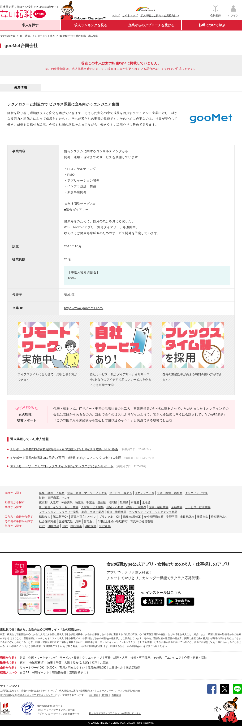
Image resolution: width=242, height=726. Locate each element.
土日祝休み (187, 516)
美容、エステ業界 (92, 512)
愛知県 (101, 502)
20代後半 (53, 526)
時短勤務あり (219, 516)
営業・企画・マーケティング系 (87, 493)
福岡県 (112, 502)
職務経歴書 (59, 672)
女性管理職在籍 (154, 516)
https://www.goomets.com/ (83, 308)
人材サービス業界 (92, 507)
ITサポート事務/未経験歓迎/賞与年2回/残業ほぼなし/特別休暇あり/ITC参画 (64, 449)
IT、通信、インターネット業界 (58, 507)
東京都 (43, 502)
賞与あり (89, 521)
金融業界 (176, 507)
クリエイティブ (92, 657)
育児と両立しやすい (83, 516)
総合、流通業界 (116, 512)
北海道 (146, 502)
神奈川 (32, 662)
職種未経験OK (132, 516)
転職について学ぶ (212, 25)
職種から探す (8, 657)
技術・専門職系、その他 (54, 497)
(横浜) (40, 662)
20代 (42, 526)
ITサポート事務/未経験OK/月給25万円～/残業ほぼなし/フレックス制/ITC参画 (65, 457)
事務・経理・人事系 (52, 493)
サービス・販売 (69, 657)
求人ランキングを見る (90, 25)
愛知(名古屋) (81, 662)
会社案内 (93, 695)
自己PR (25, 672)
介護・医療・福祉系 (169, 493)
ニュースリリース (106, 690)
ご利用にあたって (9, 690)
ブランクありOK (109, 516)
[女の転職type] (7, 695)
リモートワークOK (32, 667)
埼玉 (50, 662)
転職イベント (40, 672)
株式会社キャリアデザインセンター (36, 695)
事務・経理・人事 (116, 657)
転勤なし (44, 516)
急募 (78, 521)
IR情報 (104, 695)
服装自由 (202, 516)
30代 (65, 526)
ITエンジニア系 (144, 493)
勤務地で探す (8, 662)
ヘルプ (116, 15)
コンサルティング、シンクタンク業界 (153, 512)
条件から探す (8, 667)
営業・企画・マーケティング (38, 657)
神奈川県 (67, 502)
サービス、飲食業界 (198, 507)
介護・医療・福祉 (195, 657)
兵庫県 (124, 502)
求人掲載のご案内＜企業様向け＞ (159, 15)
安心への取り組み (30, 690)
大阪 (67, 662)
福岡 (94, 662)
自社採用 (116, 695)
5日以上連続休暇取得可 (113, 521)
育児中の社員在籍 (141, 521)
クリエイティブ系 (196, 493)
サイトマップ (130, 15)
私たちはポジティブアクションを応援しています (115, 713)
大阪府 (54, 502)
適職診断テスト (79, 672)
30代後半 (105, 526)
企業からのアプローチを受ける (151, 25)
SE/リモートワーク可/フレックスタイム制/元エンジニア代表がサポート (61, 466)
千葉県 (90, 502)
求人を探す (30, 25)
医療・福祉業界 (159, 507)
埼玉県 (79, 502)
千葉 (58, 662)
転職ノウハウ (8, 672)
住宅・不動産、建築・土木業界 (126, 507)
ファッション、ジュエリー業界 (59, 512)
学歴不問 (171, 516)
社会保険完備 (47, 521)
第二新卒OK (60, 516)
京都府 (135, 502)
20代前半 (90, 526)
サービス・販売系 (120, 493)
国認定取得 (133, 667)
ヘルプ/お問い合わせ (129, 690)
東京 (23, 662)
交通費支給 (66, 521)
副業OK (51, 667)
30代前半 (76, 526)
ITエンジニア (172, 657)
